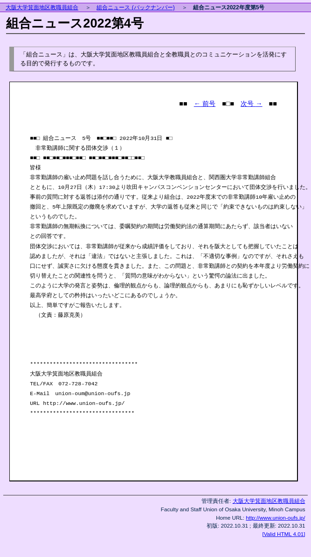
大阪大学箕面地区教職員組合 (42, 7)
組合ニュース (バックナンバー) (135, 7)
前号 (204, 103)
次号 (251, 103)
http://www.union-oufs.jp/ (275, 518)
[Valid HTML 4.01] (283, 534)
